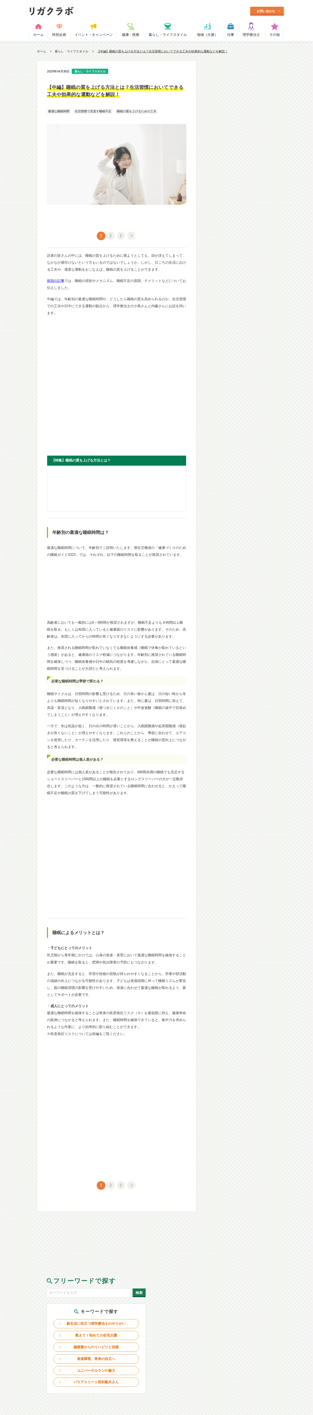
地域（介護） (207, 35)
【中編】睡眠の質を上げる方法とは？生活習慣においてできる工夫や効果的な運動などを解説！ (162, 52)
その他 (274, 35)
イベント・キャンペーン (94, 35)
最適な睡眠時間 (58, 113)
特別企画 (59, 35)
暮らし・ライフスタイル (168, 35)
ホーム (38, 35)
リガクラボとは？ (55, 1356)
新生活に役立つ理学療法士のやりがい (242, 115)
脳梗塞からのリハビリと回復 (242, 145)
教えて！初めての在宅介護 (242, 130)
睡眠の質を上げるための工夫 (136, 113)
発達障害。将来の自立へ (242, 159)
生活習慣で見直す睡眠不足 (93, 113)
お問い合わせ (214, 1356)
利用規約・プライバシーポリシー (159, 1356)
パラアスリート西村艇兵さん (242, 184)
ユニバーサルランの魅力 (242, 171)
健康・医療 (130, 35)
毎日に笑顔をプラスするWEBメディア (112, 11)
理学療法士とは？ (99, 1356)
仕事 (230, 35)
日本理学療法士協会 (255, 1356)
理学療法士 (251, 35)
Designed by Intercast (47, 1379)
